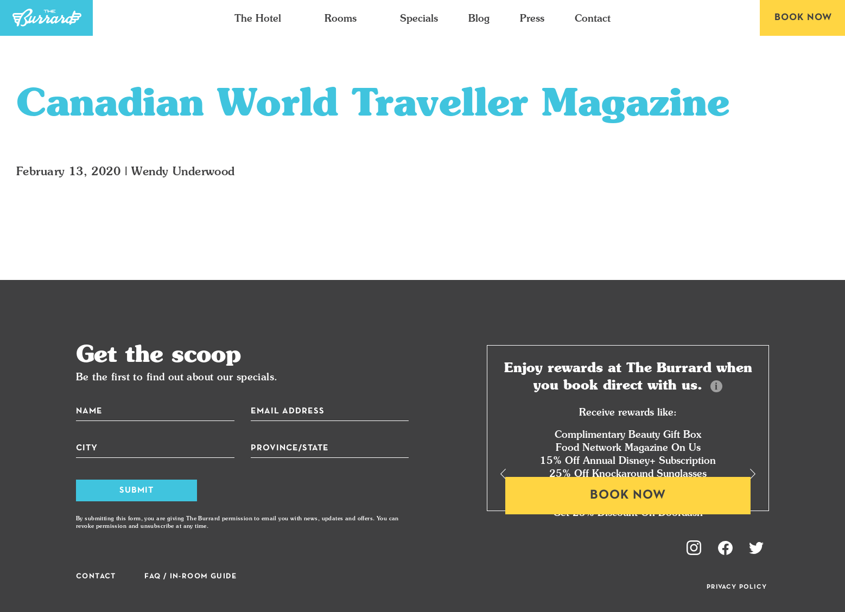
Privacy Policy (737, 587)
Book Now (803, 17)
